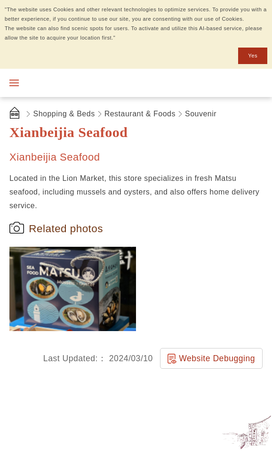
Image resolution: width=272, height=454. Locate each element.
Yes (252, 55)
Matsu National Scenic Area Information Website (74, 83)
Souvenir (200, 114)
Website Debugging (217, 358)
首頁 (16, 114)
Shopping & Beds (64, 114)
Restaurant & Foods (140, 114)
